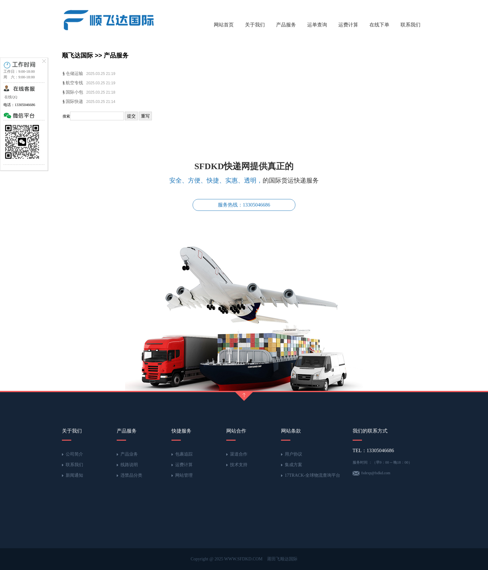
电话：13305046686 (19, 105)
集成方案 (293, 464)
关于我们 (255, 24)
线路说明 (129, 464)
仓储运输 (74, 73)
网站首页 (224, 24)
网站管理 (184, 475)
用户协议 (293, 454)
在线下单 (379, 24)
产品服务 (286, 24)
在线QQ (10, 97)
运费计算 (348, 24)
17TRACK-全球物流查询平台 (312, 475)
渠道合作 (238, 454)
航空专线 (74, 83)
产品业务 (129, 454)
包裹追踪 (184, 454)
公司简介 (74, 454)
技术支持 (238, 464)
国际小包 (74, 92)
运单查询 (317, 24)
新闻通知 (74, 475)
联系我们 (410, 24)
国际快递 (74, 101)
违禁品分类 (131, 475)
